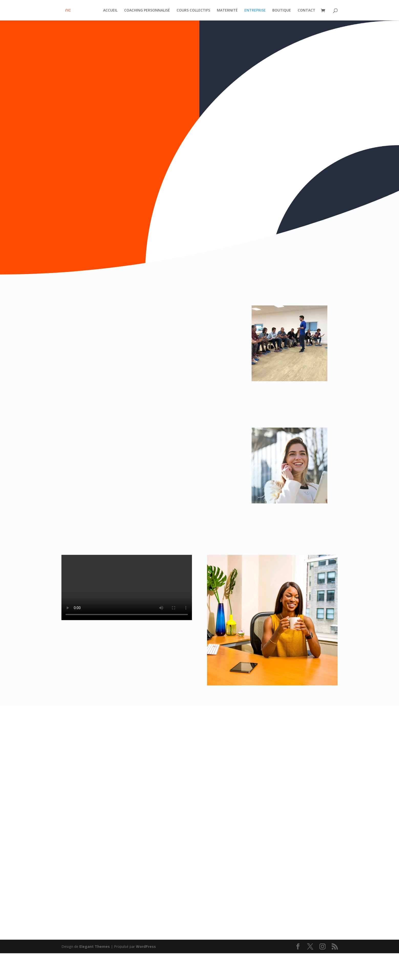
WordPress (146, 947)
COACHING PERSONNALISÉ (147, 10)
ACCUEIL (110, 10)
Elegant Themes (94, 947)
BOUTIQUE (281, 10)
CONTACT (306, 10)
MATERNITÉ (227, 10)
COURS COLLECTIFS (193, 10)
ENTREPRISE (255, 10)
